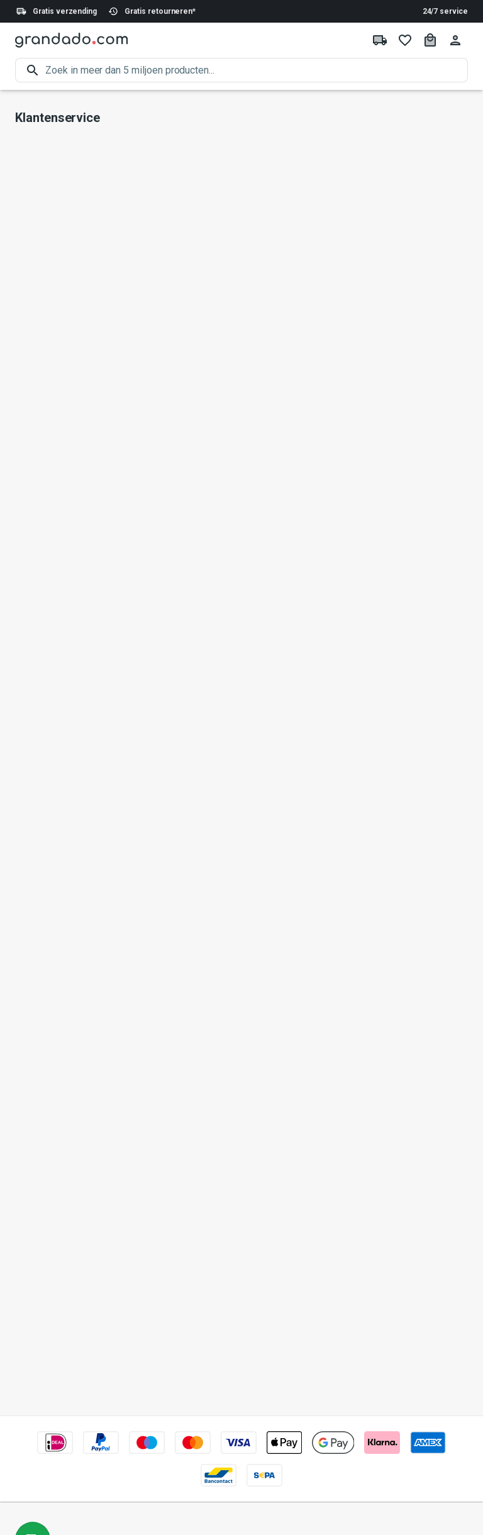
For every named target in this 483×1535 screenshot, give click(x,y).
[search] (256, 70)
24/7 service (445, 11)
